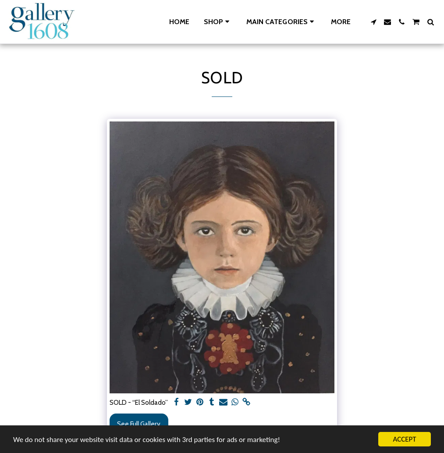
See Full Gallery (138, 424)
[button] (281, 21)
